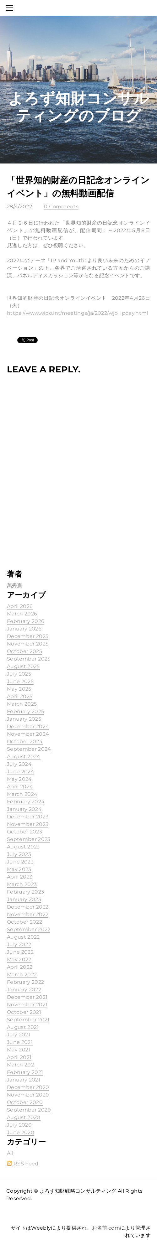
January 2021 (23, 1080)
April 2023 (19, 877)
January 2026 (24, 629)
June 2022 (20, 952)
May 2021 (18, 1050)
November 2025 (27, 644)
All (10, 1153)
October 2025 (24, 651)
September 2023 (28, 839)
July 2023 (19, 854)
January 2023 (24, 899)
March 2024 (22, 794)
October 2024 (25, 741)
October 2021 (24, 1012)
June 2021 (20, 1042)
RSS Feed (26, 1164)
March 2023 (22, 884)
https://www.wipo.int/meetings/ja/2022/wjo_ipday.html (77, 313)
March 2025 (22, 704)
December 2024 (28, 726)
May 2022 (19, 959)
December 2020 (28, 1087)
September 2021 (28, 1020)
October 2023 (24, 832)
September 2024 (29, 749)
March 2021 (21, 1065)
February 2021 (25, 1072)
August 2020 (24, 1117)
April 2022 (19, 967)
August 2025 (23, 666)
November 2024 (28, 734)
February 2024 (26, 802)
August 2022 (23, 937)
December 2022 (27, 907)
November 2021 (27, 1005)
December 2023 (27, 817)
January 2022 (24, 990)
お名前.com (106, 1228)
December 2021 (27, 997)
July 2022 (19, 944)
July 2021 (18, 1035)
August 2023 (23, 847)
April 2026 (20, 606)
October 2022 (24, 922)
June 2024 (20, 772)
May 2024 (19, 779)
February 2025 (25, 711)
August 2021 (23, 1027)
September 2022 (28, 929)
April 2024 (20, 787)
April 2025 (19, 696)
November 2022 (27, 914)
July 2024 (19, 764)
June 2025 (20, 681)
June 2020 (20, 1132)
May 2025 (19, 689)
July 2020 (19, 1125)
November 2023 (27, 824)
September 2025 (28, 659)
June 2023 (20, 862)
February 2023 (25, 892)
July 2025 (19, 674)
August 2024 (24, 757)
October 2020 (25, 1102)
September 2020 (29, 1110)
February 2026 (25, 621)
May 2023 (19, 869)
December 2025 (27, 636)
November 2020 (28, 1095)
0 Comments (61, 207)
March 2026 (22, 614)
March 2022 (22, 975)
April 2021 (19, 1057)
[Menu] (11, 8)
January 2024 (24, 809)
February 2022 (25, 982)
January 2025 (24, 719)
